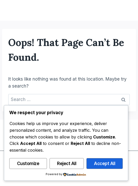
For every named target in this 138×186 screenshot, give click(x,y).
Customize (28, 163)
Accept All (104, 163)
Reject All (66, 163)
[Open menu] (125, 10)
